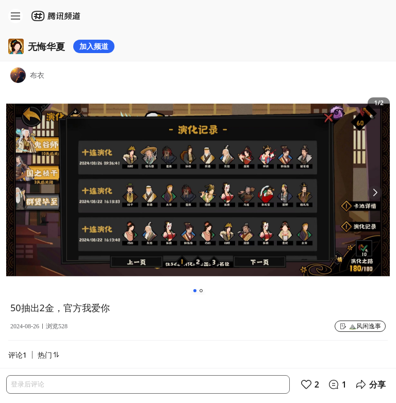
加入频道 (93, 46)
